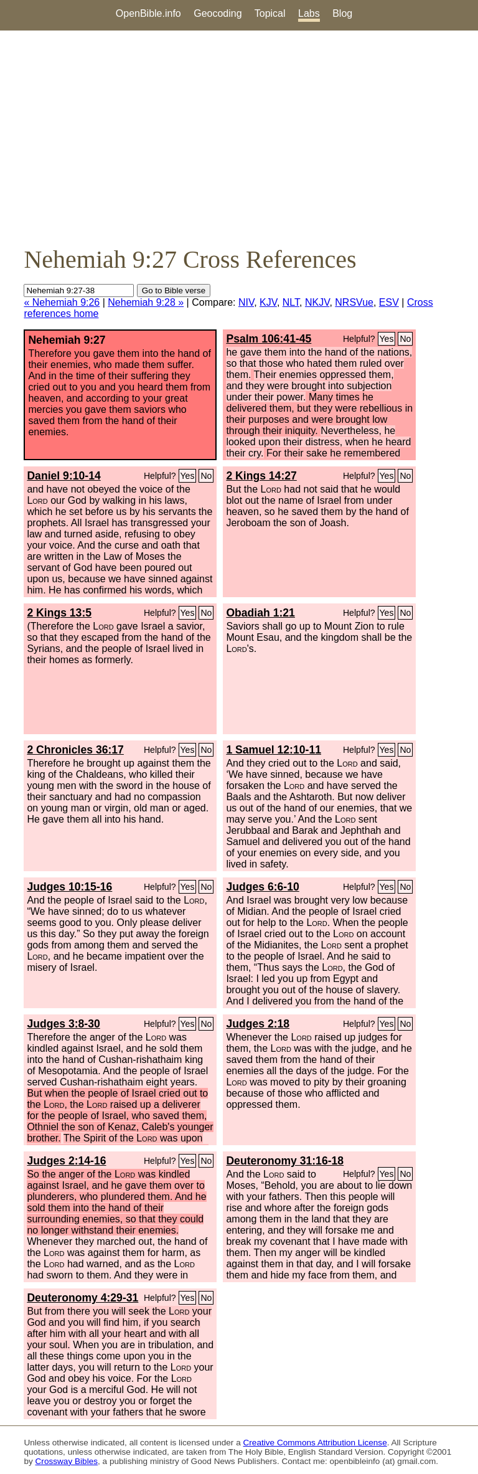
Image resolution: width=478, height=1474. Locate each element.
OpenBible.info (148, 13)
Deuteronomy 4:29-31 (82, 1298)
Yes (387, 339)
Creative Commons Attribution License (315, 1442)
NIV (246, 302)
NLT (291, 302)
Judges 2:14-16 (66, 1161)
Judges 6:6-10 (262, 887)
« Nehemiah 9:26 (62, 302)
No (405, 339)
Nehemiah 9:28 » (146, 302)
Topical (270, 13)
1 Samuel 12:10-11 (273, 750)
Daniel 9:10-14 (63, 476)
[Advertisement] (239, 137)
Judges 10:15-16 (69, 887)
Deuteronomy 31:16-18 (285, 1161)
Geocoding (217, 13)
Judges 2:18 (257, 1024)
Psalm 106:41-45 (268, 339)
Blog (342, 13)
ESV (389, 302)
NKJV (317, 302)
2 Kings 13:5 (59, 613)
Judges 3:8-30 (63, 1024)
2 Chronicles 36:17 (75, 750)
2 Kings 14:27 (261, 476)
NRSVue (354, 302)
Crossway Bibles (66, 1461)
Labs (309, 13)
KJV (268, 302)
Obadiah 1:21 (260, 613)
